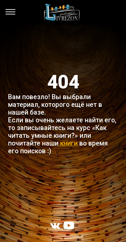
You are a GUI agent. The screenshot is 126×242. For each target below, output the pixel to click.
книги (69, 143)
